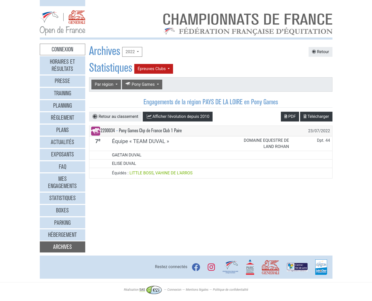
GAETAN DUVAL (126, 155)
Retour (320, 51)
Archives (62, 246)
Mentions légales (197, 289)
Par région (105, 84)
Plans (62, 130)
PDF (290, 116)
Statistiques (62, 198)
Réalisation (142, 289)
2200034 (108, 131)
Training (62, 93)
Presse (62, 80)
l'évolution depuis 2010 (177, 116)
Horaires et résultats (62, 65)
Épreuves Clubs (152, 68)
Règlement (62, 117)
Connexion (62, 49)
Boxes (62, 210)
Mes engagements (62, 182)
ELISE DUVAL (124, 163)
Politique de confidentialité (230, 289)
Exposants (62, 154)
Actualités (62, 142)
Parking (62, 222)
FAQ (62, 166)
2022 (131, 51)
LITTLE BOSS (141, 173)
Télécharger (316, 116)
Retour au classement (115, 116)
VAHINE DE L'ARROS (174, 173)
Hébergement (62, 234)
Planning (62, 105)
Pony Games (140, 84)
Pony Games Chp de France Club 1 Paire (150, 131)
